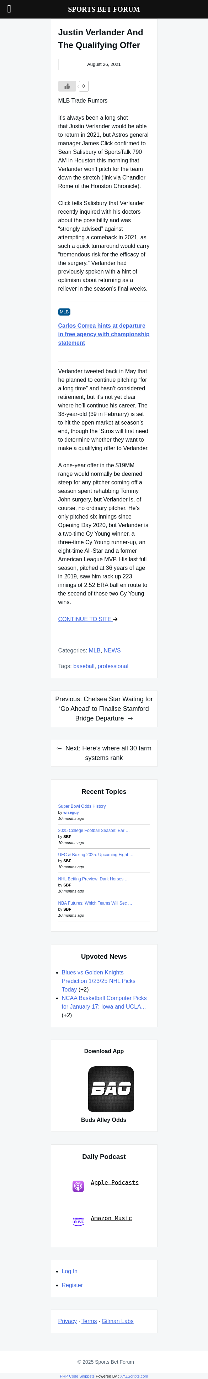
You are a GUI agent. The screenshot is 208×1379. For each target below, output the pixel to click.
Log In (70, 1271)
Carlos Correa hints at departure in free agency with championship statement (104, 334)
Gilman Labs (118, 1321)
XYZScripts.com (134, 1376)
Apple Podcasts (106, 1185)
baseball (84, 666)
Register (72, 1285)
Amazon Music (102, 1221)
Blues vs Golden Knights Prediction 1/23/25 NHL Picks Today (99, 981)
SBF (67, 836)
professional (113, 666)
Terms (89, 1321)
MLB (95, 650)
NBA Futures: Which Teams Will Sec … (95, 903)
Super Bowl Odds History (82, 806)
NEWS (112, 650)
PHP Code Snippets (77, 1376)
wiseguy (71, 812)
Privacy (67, 1321)
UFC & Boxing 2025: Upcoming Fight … (96, 854)
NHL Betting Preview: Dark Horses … (93, 878)
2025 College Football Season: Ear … (94, 830)
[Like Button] (67, 86)
